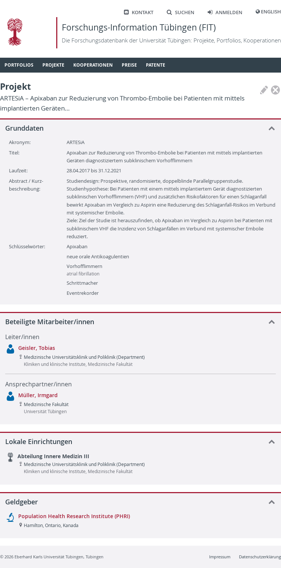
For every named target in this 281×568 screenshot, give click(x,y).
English (271, 12)
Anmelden (225, 12)
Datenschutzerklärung (260, 556)
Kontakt (138, 12)
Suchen (180, 12)
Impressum (219, 556)
